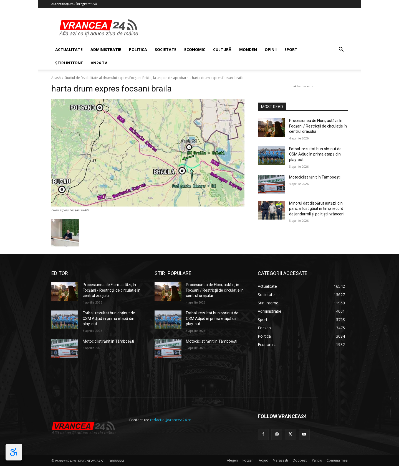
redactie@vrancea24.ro (170, 419)
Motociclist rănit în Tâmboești (314, 177)
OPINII (271, 49)
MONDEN (248, 49)
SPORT (290, 49)
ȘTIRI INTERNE (69, 62)
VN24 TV (99, 62)
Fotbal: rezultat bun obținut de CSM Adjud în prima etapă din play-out (315, 154)
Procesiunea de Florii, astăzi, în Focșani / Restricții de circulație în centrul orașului (318, 126)
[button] (341, 50)
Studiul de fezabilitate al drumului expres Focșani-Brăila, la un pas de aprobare (126, 77)
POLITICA (138, 49)
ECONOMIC (194, 49)
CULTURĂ (222, 49)
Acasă (56, 77)
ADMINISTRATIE (105, 49)
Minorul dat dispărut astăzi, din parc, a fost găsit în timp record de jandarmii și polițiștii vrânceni (316, 208)
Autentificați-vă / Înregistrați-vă (74, 4)
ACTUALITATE (69, 49)
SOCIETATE (165, 49)
